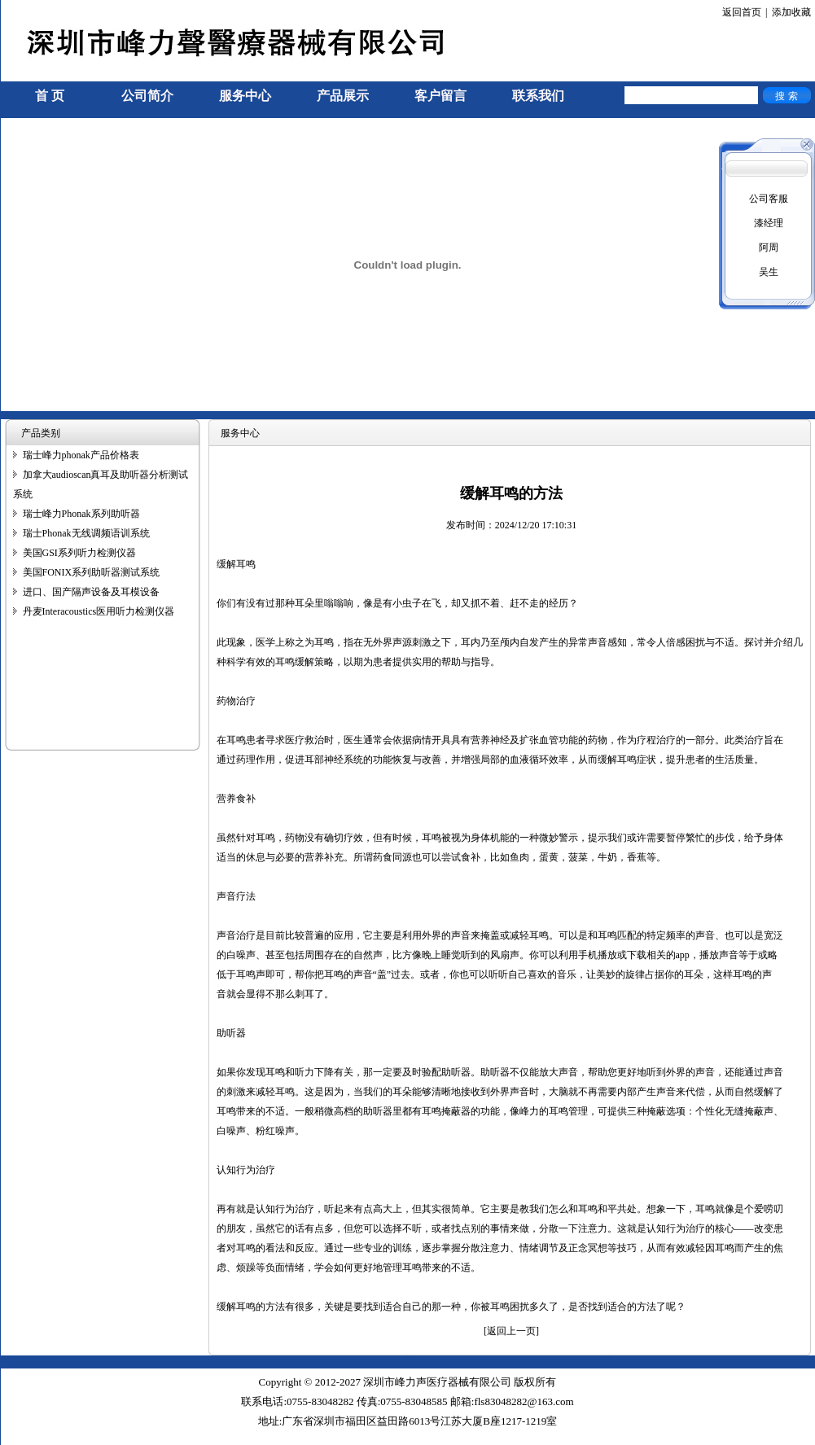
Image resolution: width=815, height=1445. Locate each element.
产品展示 (343, 96)
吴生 (768, 272)
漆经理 (768, 223)
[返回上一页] (511, 1331)
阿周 (768, 247)
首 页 (49, 96)
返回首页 (741, 12)
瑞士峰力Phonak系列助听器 (81, 513)
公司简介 (147, 96)
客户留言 (440, 96)
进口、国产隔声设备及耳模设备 (91, 592)
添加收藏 (791, 12)
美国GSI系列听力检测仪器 (79, 552)
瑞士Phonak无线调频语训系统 (86, 533)
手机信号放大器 (35, 1437)
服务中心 (245, 96)
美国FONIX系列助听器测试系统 (91, 572)
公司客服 (768, 198)
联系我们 (538, 96)
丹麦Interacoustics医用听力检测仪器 (99, 611)
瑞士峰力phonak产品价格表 (81, 455)
